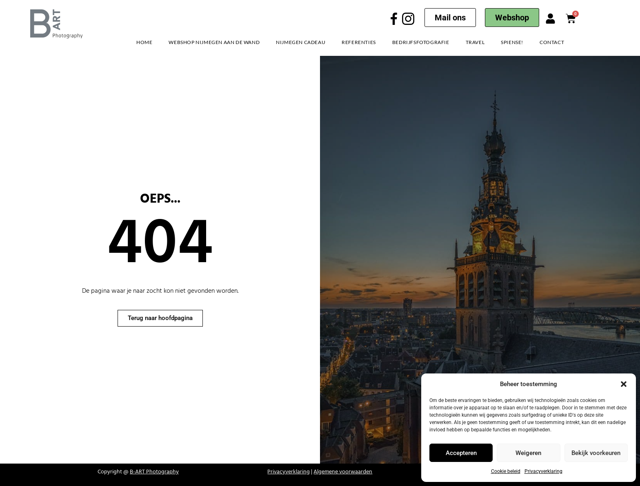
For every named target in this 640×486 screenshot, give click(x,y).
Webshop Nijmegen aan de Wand (214, 42)
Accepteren (461, 453)
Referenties (359, 42)
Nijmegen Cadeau (300, 42)
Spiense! (512, 42)
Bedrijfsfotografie (420, 42)
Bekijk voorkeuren (595, 453)
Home (144, 42)
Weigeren (528, 453)
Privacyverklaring (543, 471)
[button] (624, 384)
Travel (475, 42)
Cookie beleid (505, 471)
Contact (552, 42)
